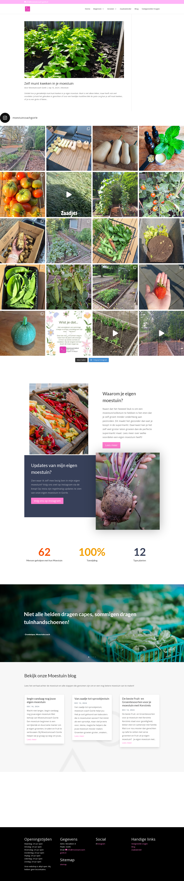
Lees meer (111, 445)
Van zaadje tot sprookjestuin (91, 698)
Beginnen (97, 9)
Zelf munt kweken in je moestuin (49, 83)
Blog (137, 9)
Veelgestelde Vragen (151, 9)
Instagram (101, 844)
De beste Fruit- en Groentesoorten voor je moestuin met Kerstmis (136, 702)
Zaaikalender (125, 9)
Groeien (110, 9)
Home (87, 9)
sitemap (63, 864)
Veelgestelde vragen (139, 844)
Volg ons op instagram (47, 500)
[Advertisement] (92, 799)
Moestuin (65, 87)
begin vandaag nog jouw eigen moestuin (41, 700)
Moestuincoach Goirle (38, 87)
